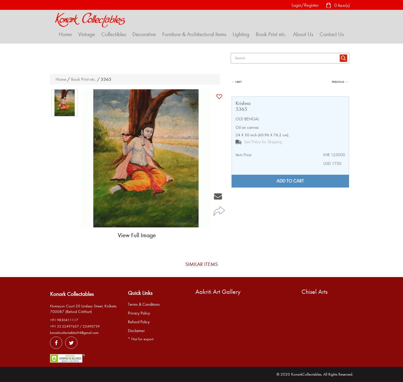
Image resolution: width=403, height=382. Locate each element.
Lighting (241, 34)
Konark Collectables (72, 294)
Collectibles (113, 34)
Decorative (144, 34)
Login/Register (305, 5)
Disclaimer (136, 330)
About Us (303, 34)
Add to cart (290, 181)
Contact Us (332, 34)
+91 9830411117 (64, 320)
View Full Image (137, 235)
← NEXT (237, 82)
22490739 (91, 326)
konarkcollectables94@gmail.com (74, 332)
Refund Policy (139, 322)
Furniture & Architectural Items (194, 34)
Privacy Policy (139, 313)
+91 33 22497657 (64, 326)
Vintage (86, 34)
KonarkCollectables (306, 374)
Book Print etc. (271, 34)
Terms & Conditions (144, 304)
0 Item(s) (338, 5)
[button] (220, 96)
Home (65, 34)
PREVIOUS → (340, 82)
